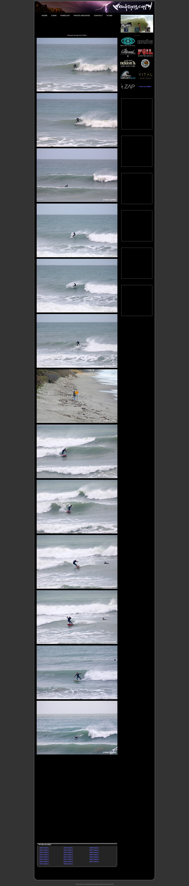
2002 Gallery (94, 861)
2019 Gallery (44, 859)
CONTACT (98, 15)
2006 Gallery (94, 852)
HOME (44, 15)
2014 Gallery (68, 852)
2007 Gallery (94, 850)
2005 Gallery (94, 855)
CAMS (54, 15)
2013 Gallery (68, 855)
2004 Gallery (94, 857)
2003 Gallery (94, 859)
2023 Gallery (44, 850)
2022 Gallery (44, 852)
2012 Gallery (68, 857)
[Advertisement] (57, 792)
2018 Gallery (44, 861)
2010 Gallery (68, 861)
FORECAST (65, 15)
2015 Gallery (68, 850)
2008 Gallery (94, 848)
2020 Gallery (44, 857)
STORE (109, 15)
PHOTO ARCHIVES (82, 15)
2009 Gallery (68, 864)
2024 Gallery (44, 848)
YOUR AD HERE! (144, 87)
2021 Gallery (44, 855)
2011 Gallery (68, 859)
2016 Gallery (68, 848)
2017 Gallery (44, 864)
